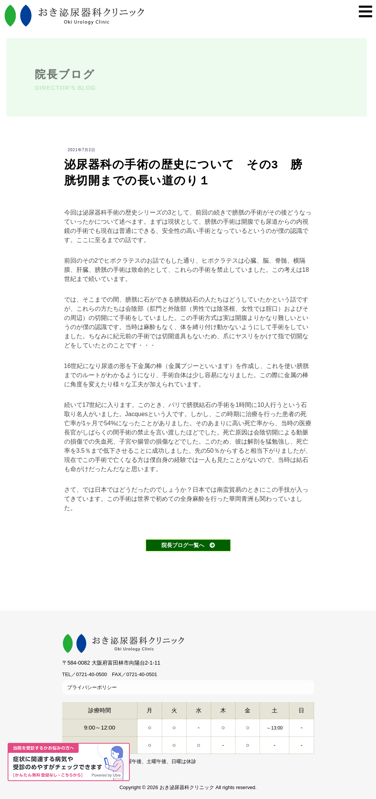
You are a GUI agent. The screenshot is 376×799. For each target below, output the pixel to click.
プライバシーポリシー (92, 687)
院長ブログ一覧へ (188, 545)
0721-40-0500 (91, 674)
